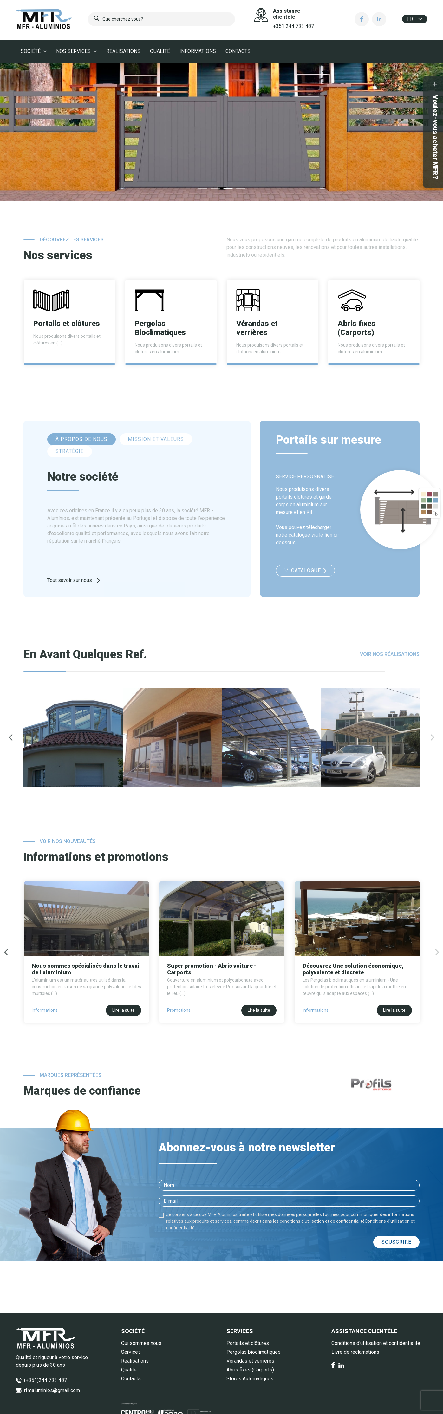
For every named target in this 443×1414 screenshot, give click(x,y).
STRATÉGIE (69, 451)
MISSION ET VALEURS (156, 439)
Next (432, 737)
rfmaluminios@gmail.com (52, 1390)
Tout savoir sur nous (73, 580)
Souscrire (396, 1242)
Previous (11, 737)
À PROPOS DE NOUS (81, 439)
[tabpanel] (221, 132)
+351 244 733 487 (293, 26)
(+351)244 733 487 (45, 1380)
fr (414, 19)
